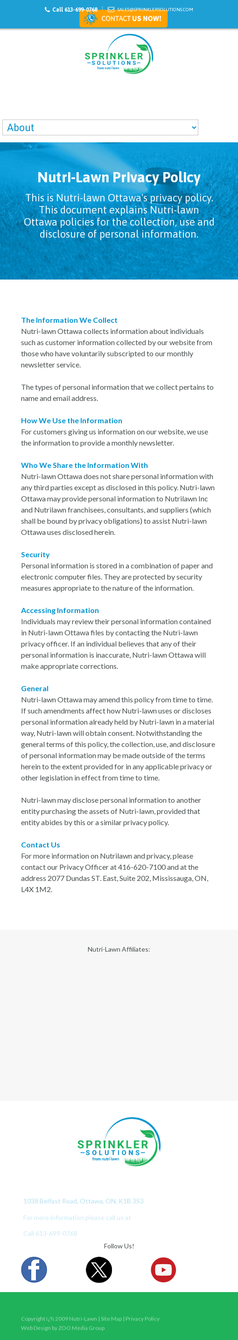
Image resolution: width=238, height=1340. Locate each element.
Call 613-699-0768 (74, 10)
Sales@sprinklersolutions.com (155, 9)
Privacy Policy (143, 1323)
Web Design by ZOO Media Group (63, 1329)
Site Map (111, 1323)
